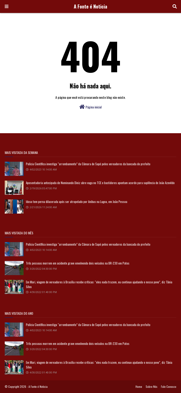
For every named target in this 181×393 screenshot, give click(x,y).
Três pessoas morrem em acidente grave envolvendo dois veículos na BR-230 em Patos (77, 263)
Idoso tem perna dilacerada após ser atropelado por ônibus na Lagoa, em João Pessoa (76, 201)
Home (139, 387)
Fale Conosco (168, 387)
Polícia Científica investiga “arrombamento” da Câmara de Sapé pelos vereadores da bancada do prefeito (88, 163)
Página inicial (90, 106)
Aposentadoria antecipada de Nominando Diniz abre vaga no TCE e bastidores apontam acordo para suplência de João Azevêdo (100, 182)
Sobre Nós (151, 387)
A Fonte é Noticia (90, 6)
